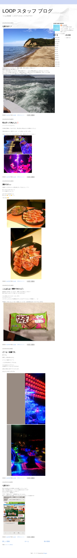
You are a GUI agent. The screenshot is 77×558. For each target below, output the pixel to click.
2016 (56, 64)
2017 (56, 66)
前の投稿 (47, 541)
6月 (56, 47)
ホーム (27, 541)
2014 (56, 41)
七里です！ (6, 485)
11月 (56, 57)
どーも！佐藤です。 (9, 352)
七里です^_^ (7, 26)
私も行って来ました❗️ (10, 123)
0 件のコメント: (21, 115)
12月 (56, 59)
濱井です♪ (68, 37)
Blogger (45, 553)
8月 (56, 51)
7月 (56, 49)
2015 (56, 62)
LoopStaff (64, 25)
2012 (56, 37)
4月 (56, 43)
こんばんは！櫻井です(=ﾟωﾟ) (12, 289)
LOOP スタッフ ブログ (27, 11)
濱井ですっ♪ (6, 184)
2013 (56, 39)
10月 (56, 55)
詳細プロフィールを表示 (59, 33)
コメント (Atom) (9, 544)
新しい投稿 (6, 541)
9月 (56, 53)
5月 (56, 45)
